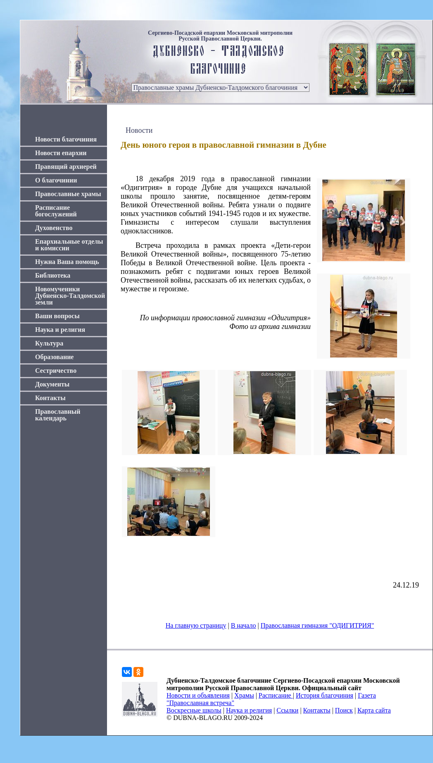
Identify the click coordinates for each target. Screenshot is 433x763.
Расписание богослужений (56, 211)
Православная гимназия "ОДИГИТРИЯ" (317, 625)
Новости (139, 130)
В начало (243, 625)
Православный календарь (58, 415)
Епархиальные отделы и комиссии (69, 245)
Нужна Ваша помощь (67, 261)
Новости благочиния (66, 139)
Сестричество (55, 370)
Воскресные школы (194, 710)
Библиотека (52, 275)
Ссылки (287, 710)
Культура (49, 343)
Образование (54, 356)
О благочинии (56, 180)
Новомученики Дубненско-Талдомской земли (70, 296)
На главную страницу (196, 625)
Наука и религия (60, 329)
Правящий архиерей (66, 166)
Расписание (276, 695)
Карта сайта (374, 710)
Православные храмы (68, 193)
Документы (52, 384)
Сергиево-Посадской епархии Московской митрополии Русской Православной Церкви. (220, 36)
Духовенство (53, 227)
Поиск (344, 710)
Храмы (244, 695)
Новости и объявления (198, 695)
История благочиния (324, 695)
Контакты (50, 397)
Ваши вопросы (57, 315)
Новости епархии (60, 152)
